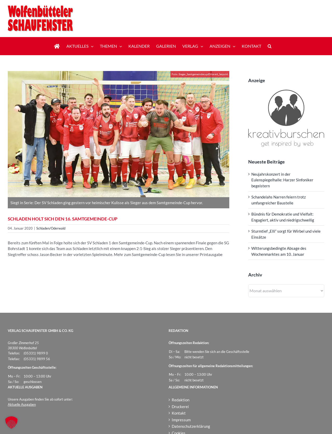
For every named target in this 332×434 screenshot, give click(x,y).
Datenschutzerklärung (191, 426)
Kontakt (179, 413)
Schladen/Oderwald (50, 228)
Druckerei (180, 406)
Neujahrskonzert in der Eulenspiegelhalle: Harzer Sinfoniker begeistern (282, 180)
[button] (270, 46)
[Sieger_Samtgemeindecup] (118, 134)
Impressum (181, 419)
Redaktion (180, 399)
